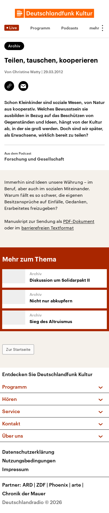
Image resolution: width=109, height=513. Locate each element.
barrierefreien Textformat (47, 227)
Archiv (14, 46)
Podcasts (69, 28)
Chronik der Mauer (24, 493)
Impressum (15, 469)
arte (78, 485)
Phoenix (60, 485)
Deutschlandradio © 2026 (32, 502)
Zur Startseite (18, 349)
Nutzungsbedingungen (29, 460)
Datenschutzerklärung (28, 452)
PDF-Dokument (78, 221)
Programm (40, 28)
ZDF (42, 485)
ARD (29, 485)
